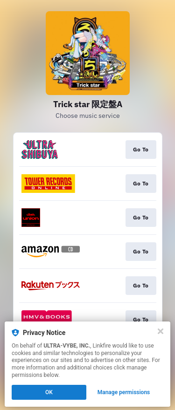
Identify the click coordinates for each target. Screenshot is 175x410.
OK (49, 392)
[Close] (160, 331)
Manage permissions (124, 392)
